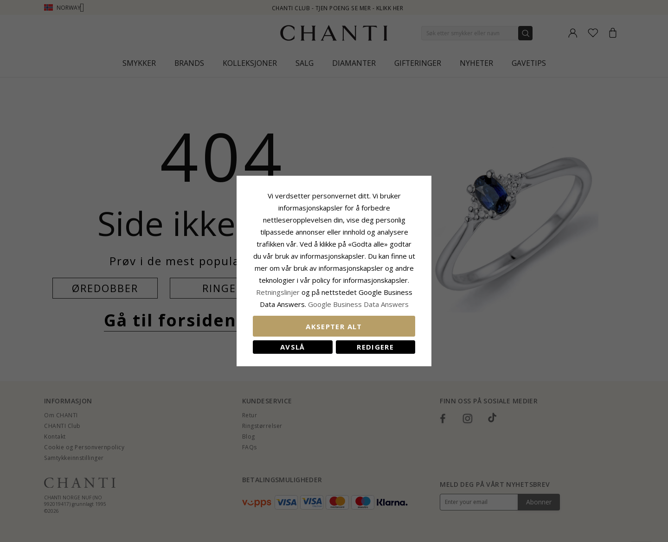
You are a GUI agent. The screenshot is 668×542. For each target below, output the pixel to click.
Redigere (375, 346)
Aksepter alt (334, 326)
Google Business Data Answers (358, 304)
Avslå (292, 346)
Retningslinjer (279, 292)
